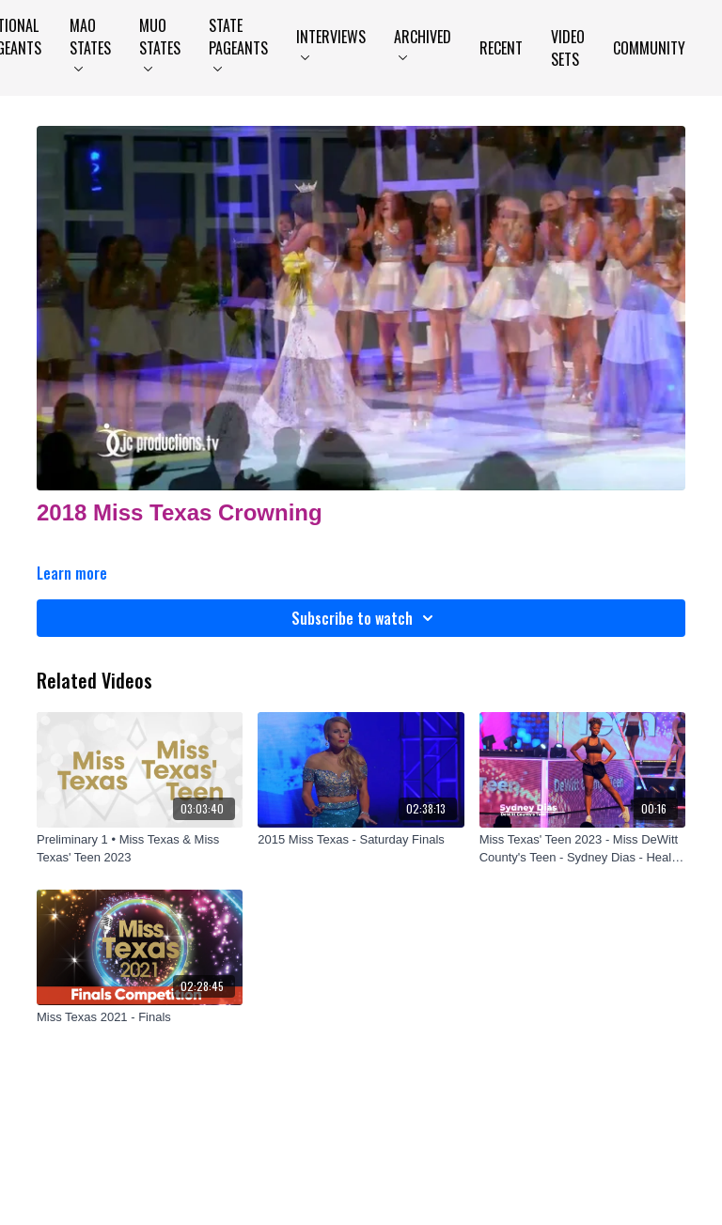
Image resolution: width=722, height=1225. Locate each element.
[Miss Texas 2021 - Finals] (140, 1017)
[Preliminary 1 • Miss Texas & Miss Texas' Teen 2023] (140, 848)
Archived (422, 42)
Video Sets (568, 47)
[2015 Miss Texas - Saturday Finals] (360, 839)
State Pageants (238, 42)
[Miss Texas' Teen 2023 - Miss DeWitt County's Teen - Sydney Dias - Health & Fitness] (582, 848)
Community (649, 48)
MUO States (159, 42)
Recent (501, 48)
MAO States (90, 42)
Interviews (331, 42)
